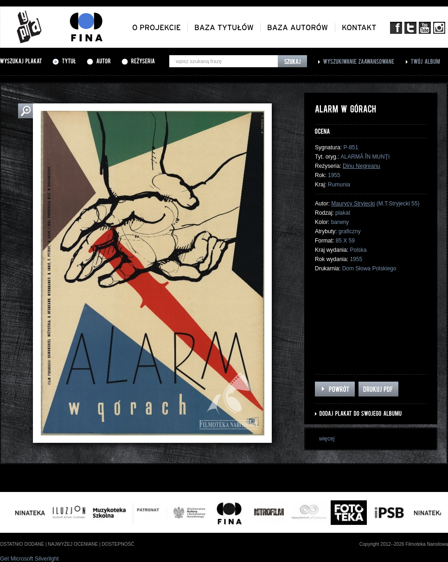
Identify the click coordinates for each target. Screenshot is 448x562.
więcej (326, 438)
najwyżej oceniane (73, 544)
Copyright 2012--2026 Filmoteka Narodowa (403, 544)
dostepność (118, 544)
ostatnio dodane (22, 544)
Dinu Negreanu (361, 166)
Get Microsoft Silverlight (29, 559)
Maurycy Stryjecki (353, 203)
